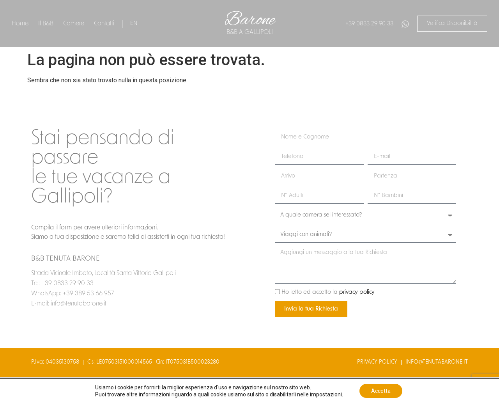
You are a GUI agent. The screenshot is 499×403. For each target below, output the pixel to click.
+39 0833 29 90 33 (369, 24)
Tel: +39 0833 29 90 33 (62, 284)
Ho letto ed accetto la (328, 293)
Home (20, 24)
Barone (250, 20)
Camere (73, 24)
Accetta (381, 391)
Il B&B (45, 24)
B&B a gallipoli (249, 32)
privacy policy (357, 293)
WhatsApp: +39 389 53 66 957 (72, 294)
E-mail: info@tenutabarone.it (68, 304)
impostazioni (326, 394)
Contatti (104, 24)
